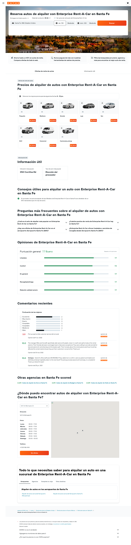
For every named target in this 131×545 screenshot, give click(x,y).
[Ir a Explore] (3, 23)
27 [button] (48, 61)
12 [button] (43, 51)
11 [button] (38, 51)
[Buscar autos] (3, 18)
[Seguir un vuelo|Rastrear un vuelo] (3, 28)
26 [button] (43, 61)
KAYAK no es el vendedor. (70, 532)
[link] (35, 455)
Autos (32, 513)
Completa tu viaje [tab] (47, 484)
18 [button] (38, 56)
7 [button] (52, 47)
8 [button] (57, 47)
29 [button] (57, 61)
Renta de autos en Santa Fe (85, 513)
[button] (3, 3)
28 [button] (53, 61)
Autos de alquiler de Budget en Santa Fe (68, 385)
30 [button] (62, 61)
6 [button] (47, 47)
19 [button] (43, 56)
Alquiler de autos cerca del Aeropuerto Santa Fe (68, 496)
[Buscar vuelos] (3, 9)
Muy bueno (27, 321)
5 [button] (43, 47)
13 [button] (48, 51)
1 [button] (57, 42)
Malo (25, 333)
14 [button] (52, 51)
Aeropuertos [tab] (25, 484)
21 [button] (52, 56)
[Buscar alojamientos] (3, 13)
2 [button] (62, 42)
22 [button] (57, 56)
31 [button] (33, 66)
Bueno (25, 324)
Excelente (26, 319)
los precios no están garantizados (63, 526)
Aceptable (26, 326)
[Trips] (3, 42)
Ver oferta (33, 123)
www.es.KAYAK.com (23, 513)
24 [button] (33, 61)
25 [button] (38, 61)
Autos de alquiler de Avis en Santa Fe (33, 385)
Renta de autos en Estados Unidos (46, 513)
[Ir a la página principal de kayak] (13, 3)
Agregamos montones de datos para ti (70, 536)
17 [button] (33, 56)
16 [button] (62, 51)
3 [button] (33, 47)
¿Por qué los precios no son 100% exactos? (70, 539)
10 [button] (33, 51)
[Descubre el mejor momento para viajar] (3, 32)
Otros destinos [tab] (61, 484)
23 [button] (62, 56)
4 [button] (38, 47)
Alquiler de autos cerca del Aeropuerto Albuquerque (34, 497)
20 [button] (48, 56)
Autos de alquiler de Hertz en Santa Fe (102, 385)
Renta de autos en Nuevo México (67, 513)
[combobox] (20, 18)
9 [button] (62, 47)
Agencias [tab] (36, 484)
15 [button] (57, 51)
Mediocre (26, 330)
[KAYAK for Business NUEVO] (3, 36)
